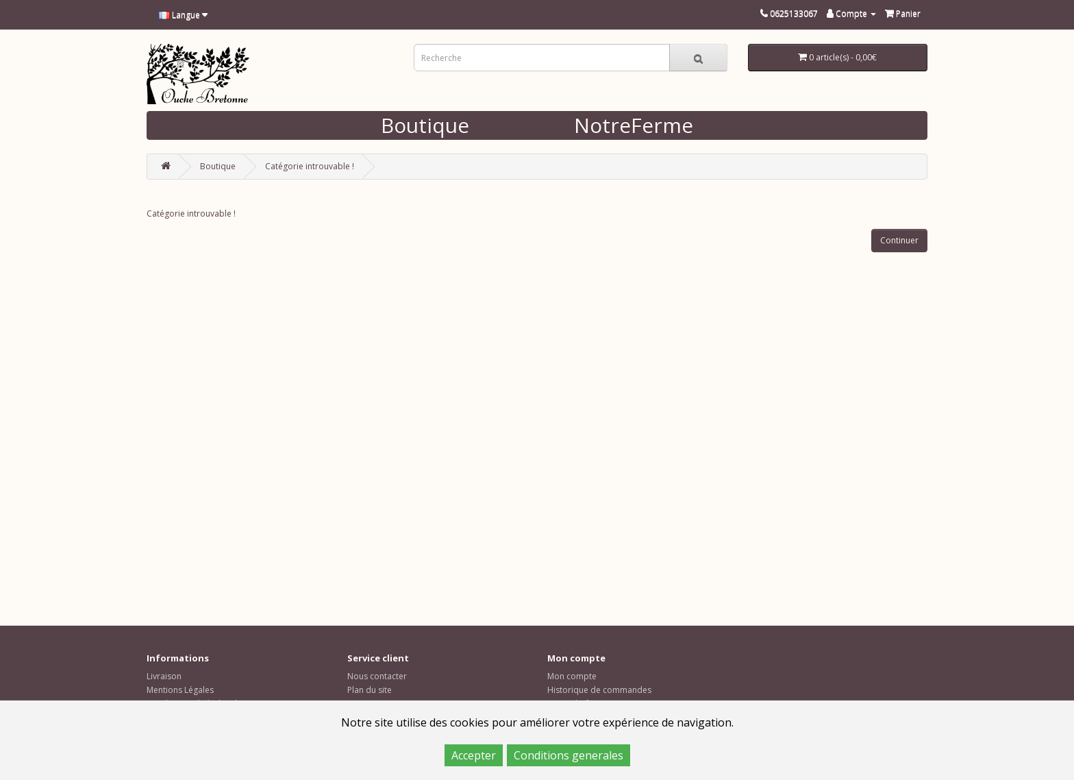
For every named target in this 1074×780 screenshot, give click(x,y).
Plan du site (369, 690)
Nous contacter (377, 676)
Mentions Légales (180, 690)
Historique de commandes (599, 690)
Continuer (899, 240)
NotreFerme (633, 125)
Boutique (425, 125)
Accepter (473, 755)
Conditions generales (568, 755)
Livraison (164, 676)
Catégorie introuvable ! (309, 166)
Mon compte (572, 676)
